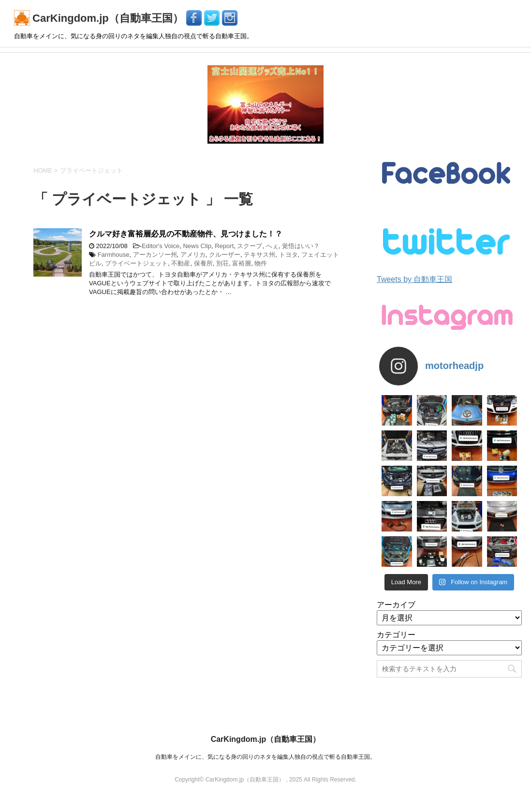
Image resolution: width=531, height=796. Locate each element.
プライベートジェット (136, 263)
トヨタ (288, 254)
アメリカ (193, 254)
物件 (260, 263)
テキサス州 (259, 254)
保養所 (203, 263)
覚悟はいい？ (301, 246)
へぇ (272, 246)
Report (224, 246)
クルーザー (224, 254)
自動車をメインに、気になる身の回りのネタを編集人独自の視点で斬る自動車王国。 (265, 756)
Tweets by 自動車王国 (414, 279)
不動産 (180, 263)
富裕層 (241, 263)
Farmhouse (114, 254)
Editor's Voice (160, 246)
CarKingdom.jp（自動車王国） (100, 18)
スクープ (249, 246)
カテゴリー (396, 635)
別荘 (222, 263)
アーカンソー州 (155, 254)
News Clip (197, 246)
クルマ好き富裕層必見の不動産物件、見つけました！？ (185, 234)
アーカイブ (396, 605)
